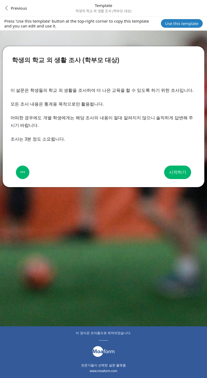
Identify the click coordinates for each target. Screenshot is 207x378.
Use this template (181, 23)
